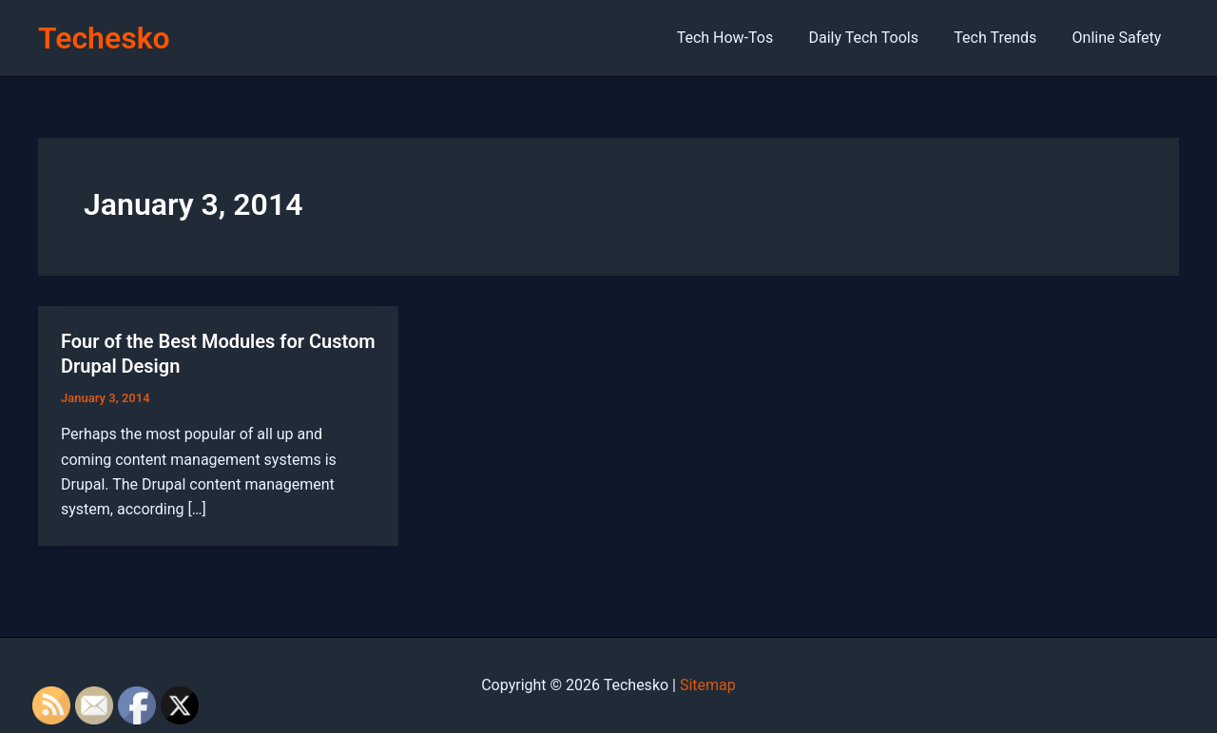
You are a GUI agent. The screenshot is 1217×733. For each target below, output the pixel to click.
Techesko (104, 38)
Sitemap (708, 685)
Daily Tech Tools (876, 38)
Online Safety (1119, 38)
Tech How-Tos (742, 38)
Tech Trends (1002, 38)
